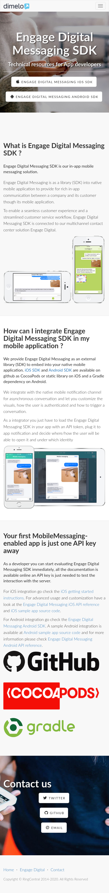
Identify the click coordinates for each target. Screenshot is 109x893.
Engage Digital (32, 869)
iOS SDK (32, 370)
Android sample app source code (52, 632)
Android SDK (60, 370)
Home (8, 869)
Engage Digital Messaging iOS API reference (61, 604)
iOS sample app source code (35, 610)
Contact (57, 869)
